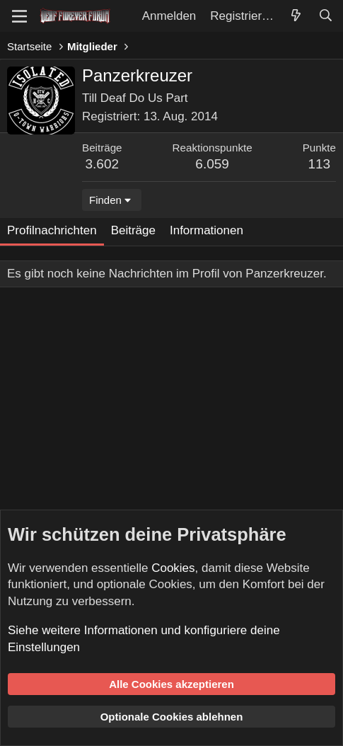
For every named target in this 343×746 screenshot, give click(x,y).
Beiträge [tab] (133, 230)
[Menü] (19, 16)
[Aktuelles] (295, 16)
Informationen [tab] (206, 230)
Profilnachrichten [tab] (52, 230)
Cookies (172, 568)
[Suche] (325, 16)
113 (319, 163)
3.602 (103, 163)
